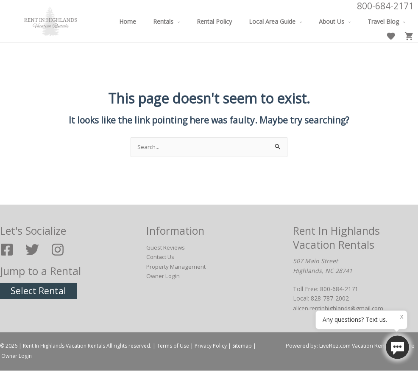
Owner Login (163, 276)
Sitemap (242, 346)
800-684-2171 (385, 6)
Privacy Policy (211, 346)
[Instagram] (57, 250)
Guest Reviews (166, 248)
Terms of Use (173, 346)
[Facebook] (7, 250)
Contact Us (161, 257)
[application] (181, 21)
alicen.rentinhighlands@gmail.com (339, 308)
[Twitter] (32, 250)
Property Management (177, 266)
